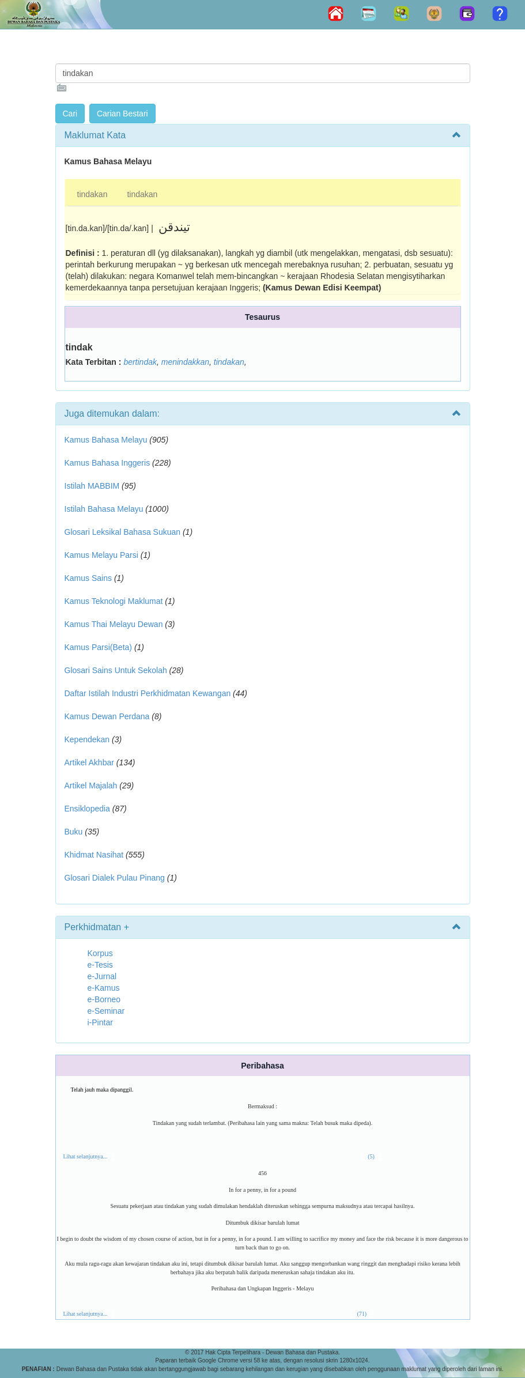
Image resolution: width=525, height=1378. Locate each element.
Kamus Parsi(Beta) (98, 647)
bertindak (140, 362)
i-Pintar (100, 1022)
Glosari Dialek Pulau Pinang (115, 877)
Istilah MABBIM (92, 485)
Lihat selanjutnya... (85, 1156)
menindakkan (185, 362)
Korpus (100, 953)
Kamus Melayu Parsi (101, 555)
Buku (74, 831)
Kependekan (87, 739)
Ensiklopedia (87, 808)
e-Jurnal (102, 976)
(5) (371, 1156)
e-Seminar (106, 1010)
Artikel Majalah (91, 785)
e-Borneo (104, 999)
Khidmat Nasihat (94, 854)
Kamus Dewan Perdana (107, 716)
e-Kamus (104, 987)
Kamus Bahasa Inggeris (107, 462)
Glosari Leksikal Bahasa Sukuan (123, 532)
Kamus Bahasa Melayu (107, 439)
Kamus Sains (88, 578)
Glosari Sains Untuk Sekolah (116, 670)
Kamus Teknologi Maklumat (114, 601)
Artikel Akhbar (89, 762)
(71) (362, 1314)
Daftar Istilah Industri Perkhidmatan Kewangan (148, 693)
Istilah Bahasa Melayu (104, 509)
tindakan (92, 194)
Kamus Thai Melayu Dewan (114, 624)
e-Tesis (100, 964)
